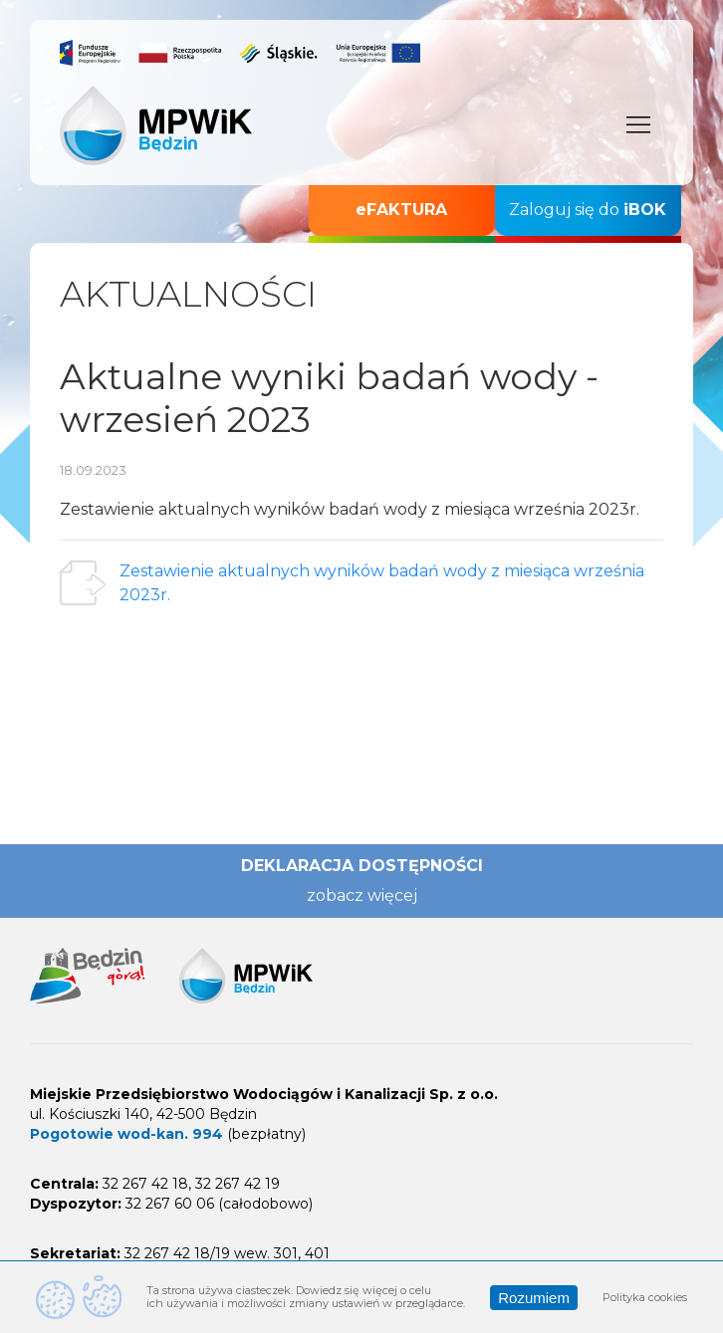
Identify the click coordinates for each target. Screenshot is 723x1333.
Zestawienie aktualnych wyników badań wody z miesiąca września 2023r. (382, 582)
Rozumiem (534, 1297)
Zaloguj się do (587, 210)
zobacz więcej (362, 895)
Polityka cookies (644, 1297)
